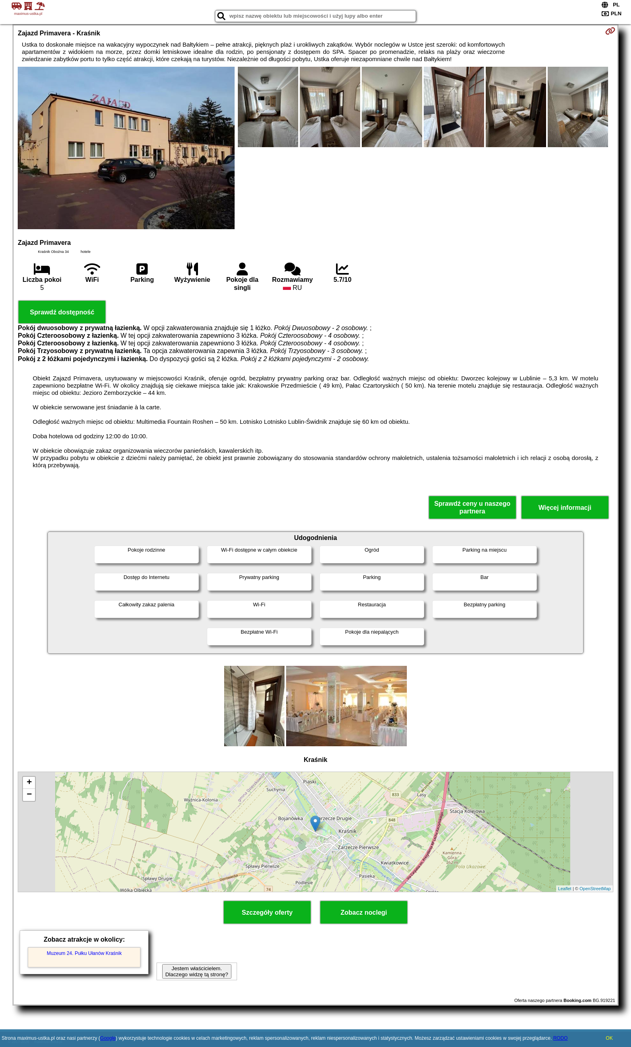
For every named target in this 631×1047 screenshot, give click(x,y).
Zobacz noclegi (363, 912)
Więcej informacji (564, 507)
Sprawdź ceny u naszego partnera (472, 507)
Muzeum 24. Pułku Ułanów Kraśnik (84, 953)
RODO (560, 1038)
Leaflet (564, 888)
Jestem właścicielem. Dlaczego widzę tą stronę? (196, 971)
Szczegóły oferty (267, 912)
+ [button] (29, 783)
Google (108, 1038)
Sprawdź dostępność (62, 312)
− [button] (29, 795)
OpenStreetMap (595, 888)
